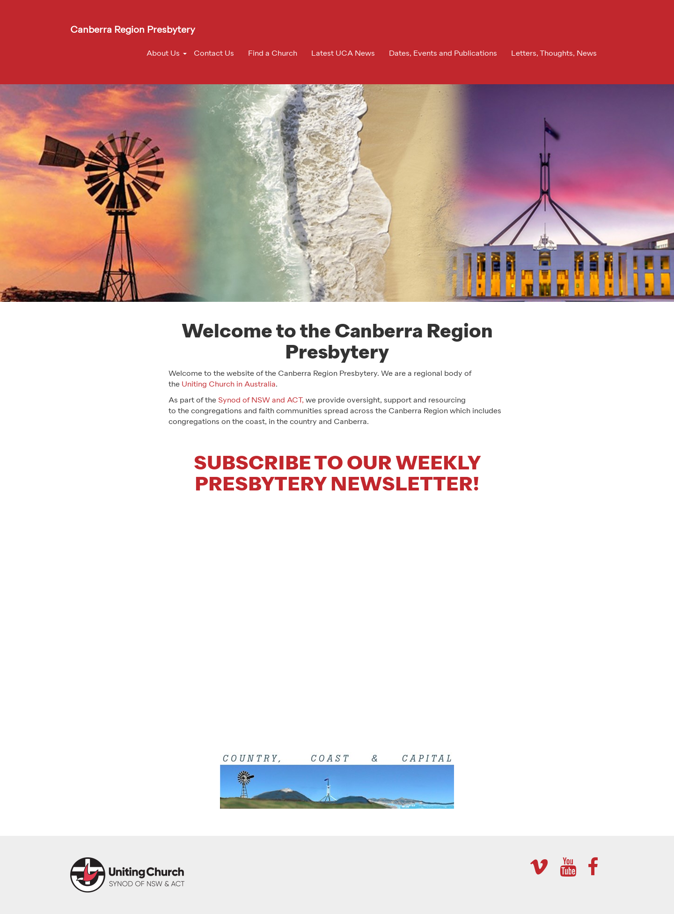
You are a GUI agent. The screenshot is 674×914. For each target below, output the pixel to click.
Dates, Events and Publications (443, 54)
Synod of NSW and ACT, (261, 400)
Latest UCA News (343, 54)
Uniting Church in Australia (229, 384)
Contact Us (214, 54)
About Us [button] (163, 54)
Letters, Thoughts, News (554, 54)
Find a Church (272, 54)
